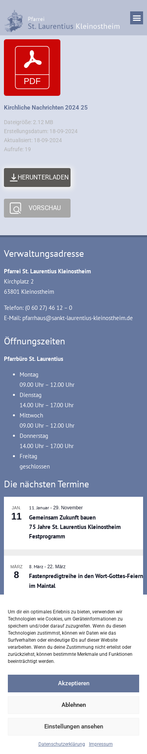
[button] (136, 17)
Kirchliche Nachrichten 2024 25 (46, 107)
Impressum (101, 744)
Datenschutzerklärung (61, 744)
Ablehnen (74, 704)
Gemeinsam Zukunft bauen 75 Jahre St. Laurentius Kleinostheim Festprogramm (75, 527)
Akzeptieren (73, 683)
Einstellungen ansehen (73, 726)
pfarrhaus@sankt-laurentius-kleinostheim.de (77, 318)
